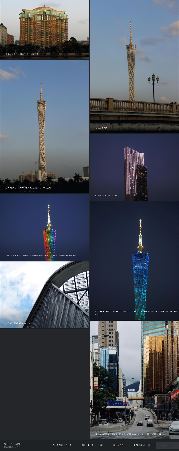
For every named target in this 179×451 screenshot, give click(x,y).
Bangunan (12, 447)
